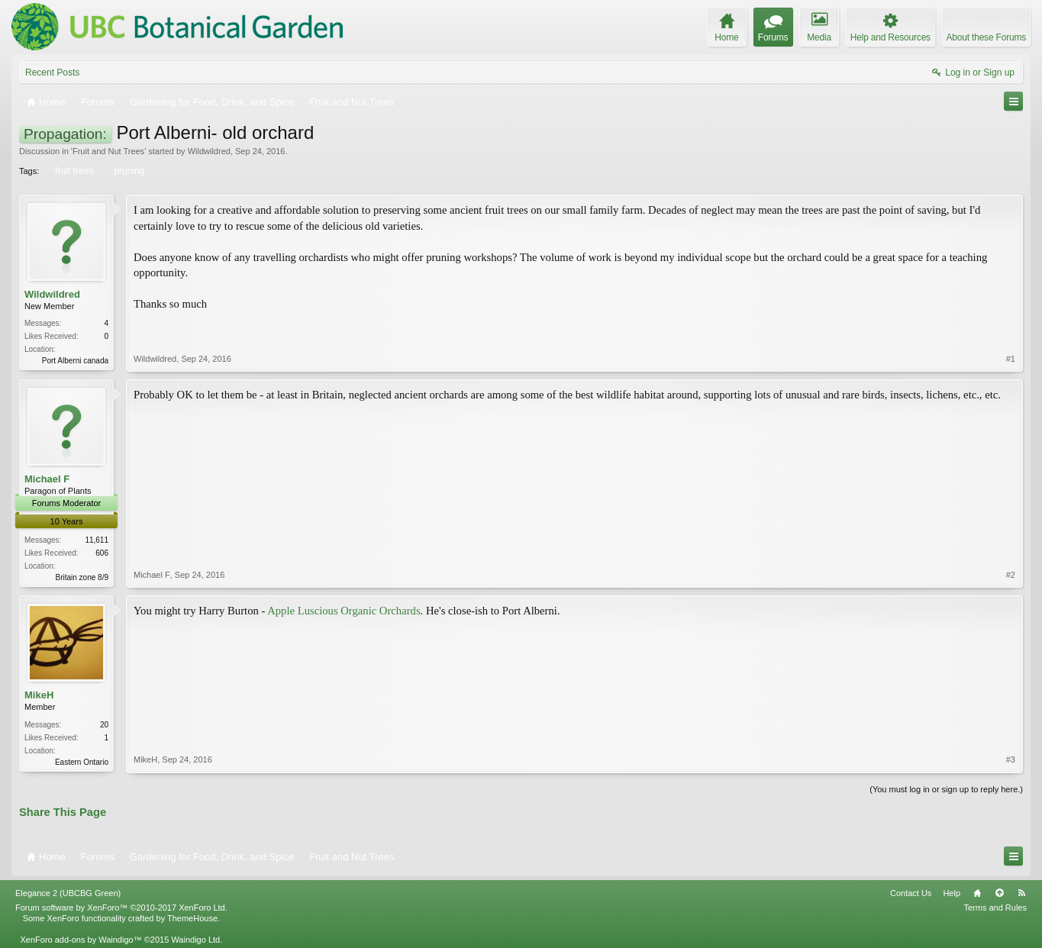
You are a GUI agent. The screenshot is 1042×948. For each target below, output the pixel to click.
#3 (1010, 759)
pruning (127, 171)
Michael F (46, 479)
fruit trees (73, 171)
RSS (1021, 893)
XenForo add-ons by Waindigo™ (80, 939)
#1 (1010, 358)
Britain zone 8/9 (82, 577)
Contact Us (910, 893)
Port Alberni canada (75, 360)
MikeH (38, 695)
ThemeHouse (192, 918)
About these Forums (986, 37)
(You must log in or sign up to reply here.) (946, 789)
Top (999, 893)
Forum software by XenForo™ (121, 907)
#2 (1010, 574)
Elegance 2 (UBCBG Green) (68, 893)
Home (977, 893)
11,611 (96, 540)
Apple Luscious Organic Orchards (343, 611)
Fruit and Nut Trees (108, 151)
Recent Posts (52, 72)
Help (951, 893)
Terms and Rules (995, 907)
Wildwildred (209, 151)
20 (104, 725)
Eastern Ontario (81, 762)
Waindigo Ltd (195, 939)
